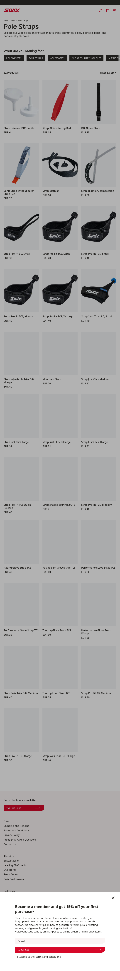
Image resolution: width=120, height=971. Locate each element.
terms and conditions (48, 956)
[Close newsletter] (113, 898)
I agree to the (38, 957)
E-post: (22, 941)
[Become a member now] (16, 957)
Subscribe (59, 949)
